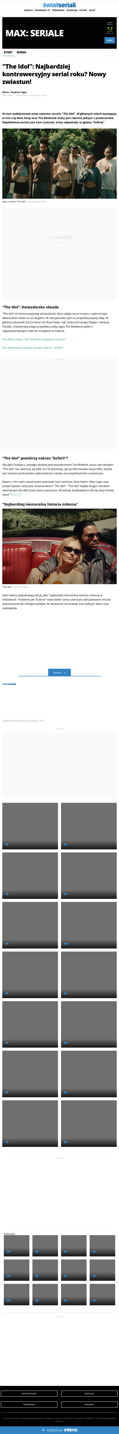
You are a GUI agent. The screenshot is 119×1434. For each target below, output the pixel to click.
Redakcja (89, 1393)
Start (8, 52)
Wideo (21, 52)
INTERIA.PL (89, 1418)
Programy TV (42, 10)
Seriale (28, 10)
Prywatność (69, 1418)
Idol (41, 720)
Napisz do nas (29, 1393)
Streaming (58, 10)
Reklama (89, 1404)
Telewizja (72, 10)
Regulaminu (40, 1418)
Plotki (83, 10)
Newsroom (29, 1404)
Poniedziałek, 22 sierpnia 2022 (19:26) (31, 95)
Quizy (92, 10)
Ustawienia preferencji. (55, 1418)
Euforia (15, 494)
